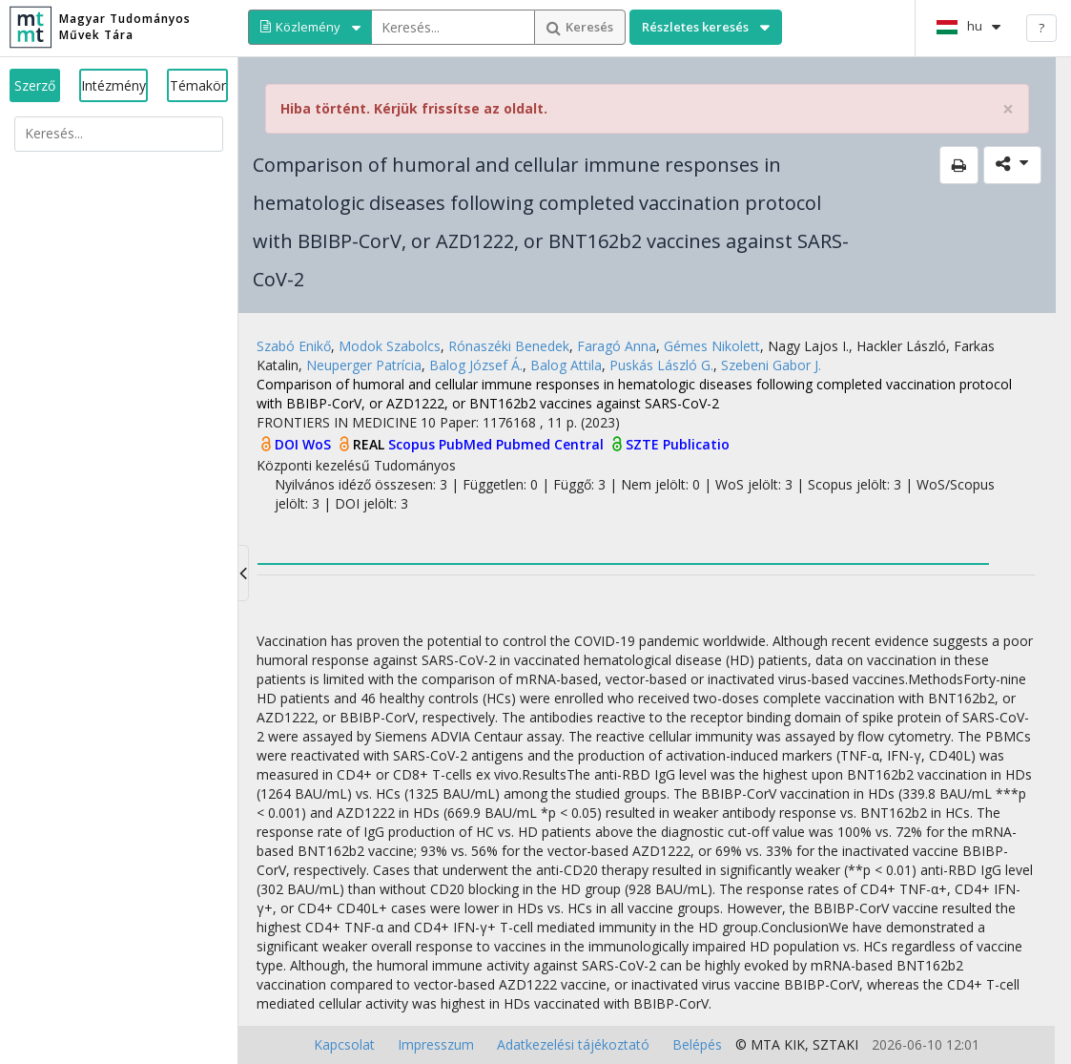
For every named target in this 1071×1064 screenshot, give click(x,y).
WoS (318, 444)
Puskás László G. (661, 365)
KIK (794, 1044)
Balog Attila (566, 365)
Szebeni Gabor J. (771, 365)
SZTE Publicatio (678, 444)
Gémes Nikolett (712, 346)
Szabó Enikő (294, 346)
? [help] (1041, 27)
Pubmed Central (552, 444)
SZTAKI (835, 1044)
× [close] (1008, 109)
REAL (370, 444)
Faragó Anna (616, 346)
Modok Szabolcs (390, 346)
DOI (288, 444)
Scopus (413, 444)
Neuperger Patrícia (364, 365)
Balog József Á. (476, 365)
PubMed (467, 444)
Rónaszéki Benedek (508, 346)
